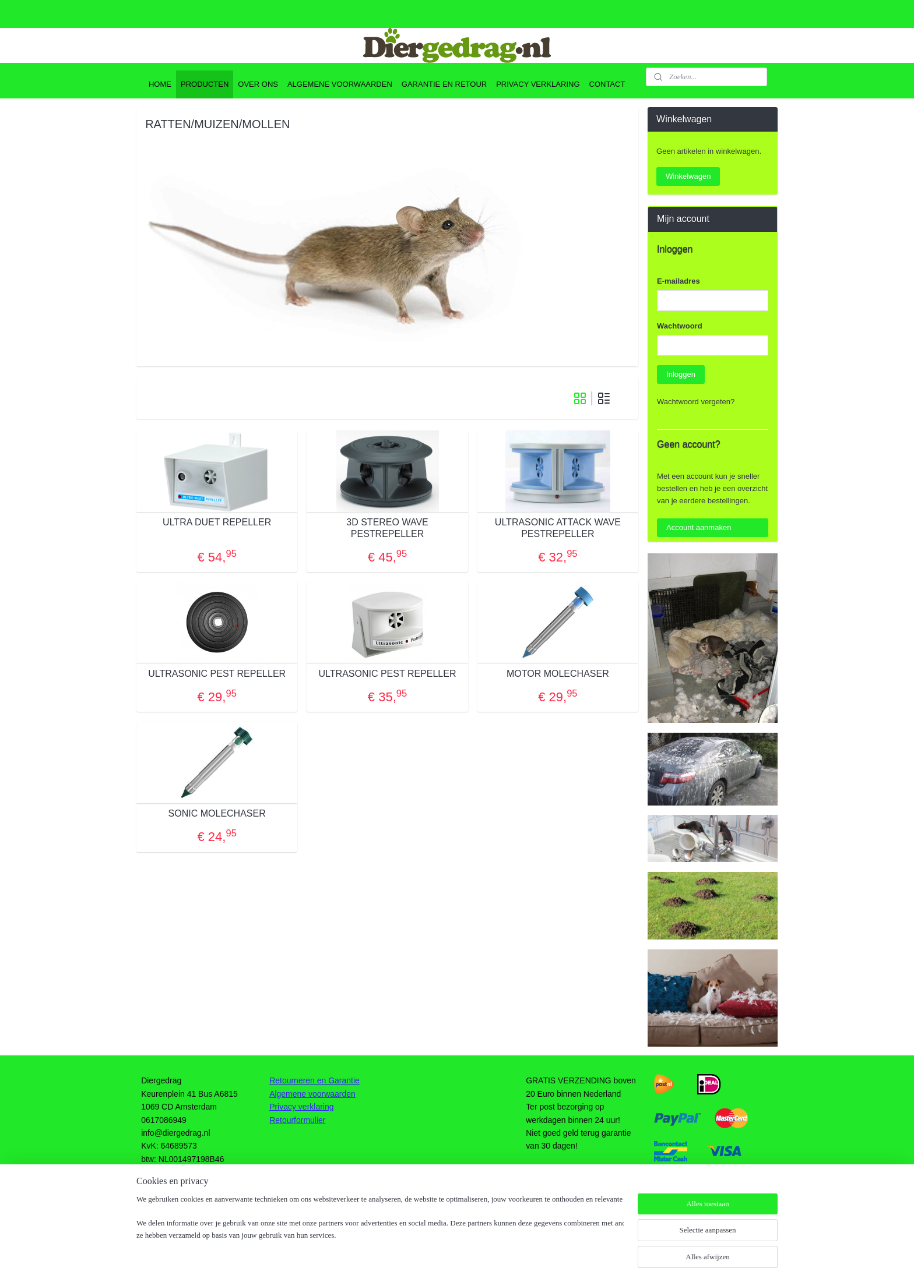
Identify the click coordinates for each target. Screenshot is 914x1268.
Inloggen (680, 374)
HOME (160, 84)
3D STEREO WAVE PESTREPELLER (387, 527)
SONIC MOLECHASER (216, 813)
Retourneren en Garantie (314, 1080)
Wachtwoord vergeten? (695, 401)
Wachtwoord (679, 326)
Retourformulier (297, 1120)
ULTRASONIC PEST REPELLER (217, 674)
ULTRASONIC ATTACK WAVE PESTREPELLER (558, 527)
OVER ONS (258, 84)
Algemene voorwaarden (312, 1094)
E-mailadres (678, 281)
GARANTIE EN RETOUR (444, 84)
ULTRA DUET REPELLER (217, 522)
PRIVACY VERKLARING (537, 84)
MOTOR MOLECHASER (558, 674)
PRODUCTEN (204, 84)
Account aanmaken (698, 527)
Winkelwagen (688, 176)
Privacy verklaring (301, 1106)
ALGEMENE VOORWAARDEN (339, 84)
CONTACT (607, 84)
